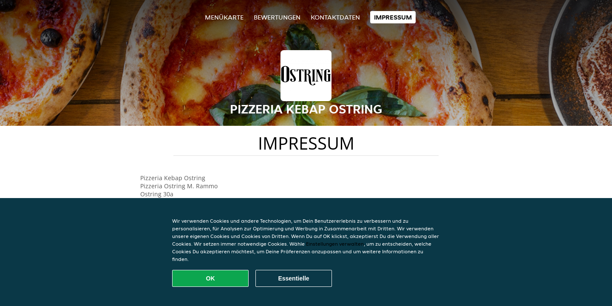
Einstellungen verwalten (335, 244)
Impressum (393, 17)
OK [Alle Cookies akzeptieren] (210, 278)
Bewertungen (277, 17)
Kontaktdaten (335, 17)
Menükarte (224, 17)
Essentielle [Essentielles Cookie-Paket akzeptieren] (293, 278)
